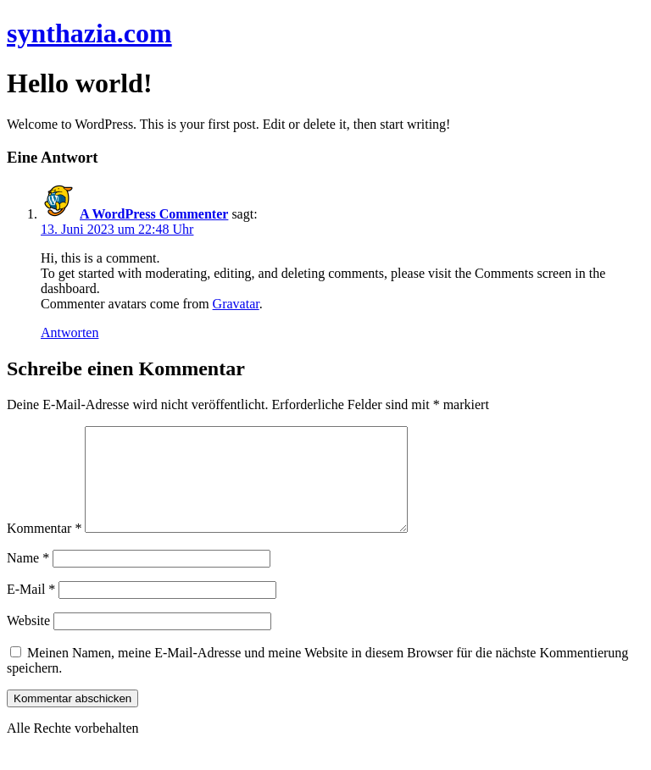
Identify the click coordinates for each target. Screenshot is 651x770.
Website (28, 641)
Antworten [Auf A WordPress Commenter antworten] (69, 332)
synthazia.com (89, 33)
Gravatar (236, 303)
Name (28, 578)
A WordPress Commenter (154, 214)
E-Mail (31, 609)
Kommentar (44, 548)
